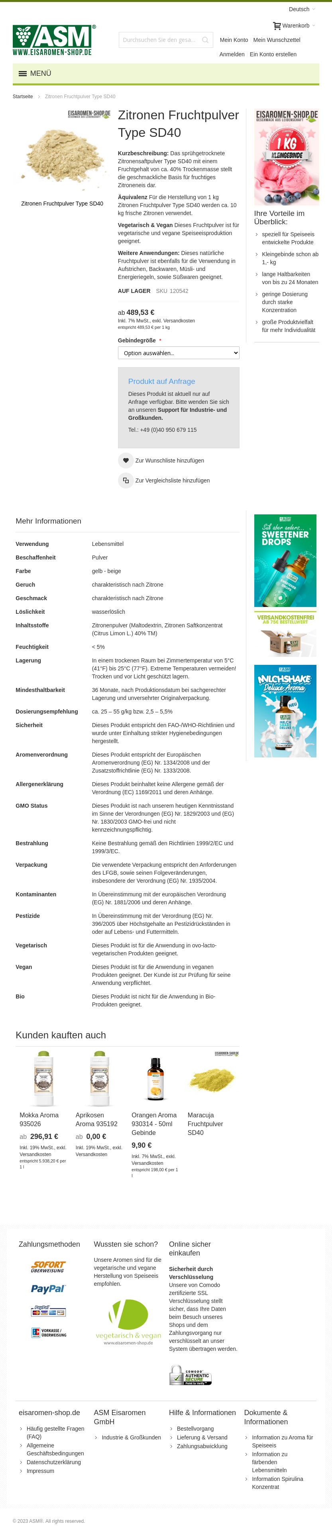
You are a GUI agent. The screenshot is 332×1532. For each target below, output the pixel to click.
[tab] (128, 521)
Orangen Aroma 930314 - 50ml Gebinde (154, 1124)
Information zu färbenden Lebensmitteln (269, 1462)
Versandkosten (179, 321)
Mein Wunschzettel (277, 40)
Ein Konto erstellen (273, 54)
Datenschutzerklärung (54, 1462)
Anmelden (232, 54)
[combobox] (166, 40)
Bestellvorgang (195, 1428)
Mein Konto (234, 40)
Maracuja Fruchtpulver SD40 (205, 1124)
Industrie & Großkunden (131, 1437)
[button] (161, 460)
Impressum (40, 1471)
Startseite (23, 96)
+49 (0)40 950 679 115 (168, 430)
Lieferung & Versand (202, 1437)
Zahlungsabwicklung (202, 1446)
